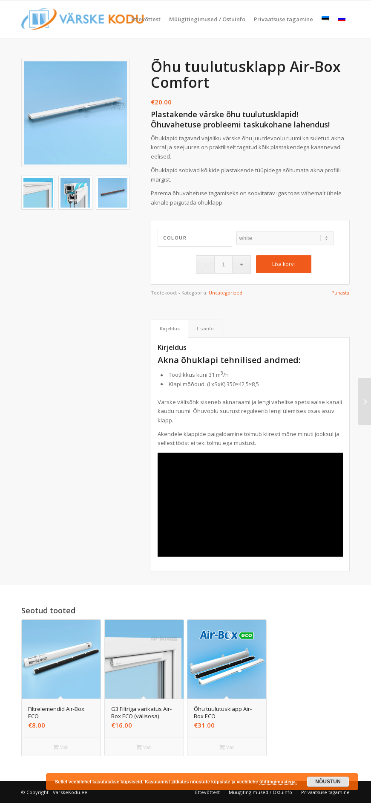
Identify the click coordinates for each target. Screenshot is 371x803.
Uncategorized (225, 292)
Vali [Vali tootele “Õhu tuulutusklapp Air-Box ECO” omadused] (227, 747)
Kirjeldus (170, 328)
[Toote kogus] (223, 264)
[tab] (169, 328)
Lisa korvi (283, 264)
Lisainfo (205, 328)
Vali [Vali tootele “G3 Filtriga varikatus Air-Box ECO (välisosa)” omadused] (144, 747)
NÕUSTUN (327, 782)
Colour (175, 237)
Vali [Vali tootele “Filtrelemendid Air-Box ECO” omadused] (61, 747)
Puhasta (340, 292)
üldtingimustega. (278, 781)
